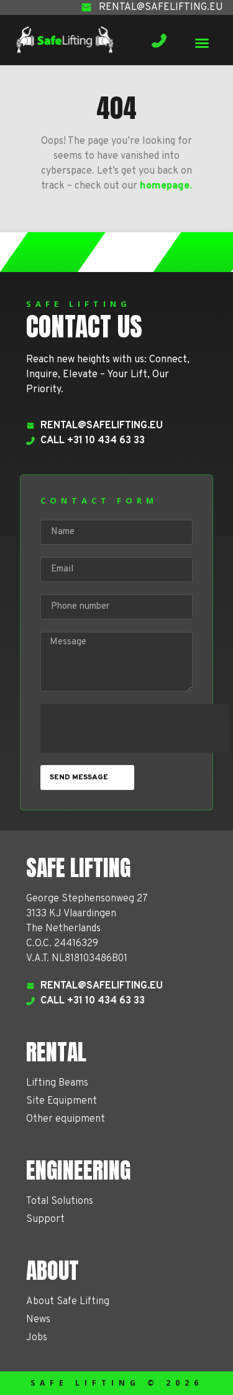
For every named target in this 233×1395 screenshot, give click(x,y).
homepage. (166, 186)
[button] (202, 43)
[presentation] (134, 728)
